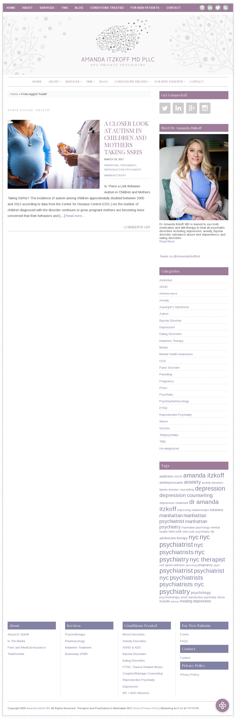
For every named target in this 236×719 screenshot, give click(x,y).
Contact (173, 7)
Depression (167, 327)
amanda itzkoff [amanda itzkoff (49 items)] (203, 475)
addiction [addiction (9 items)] (166, 476)
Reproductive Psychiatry (122, 169)
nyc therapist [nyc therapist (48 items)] (207, 559)
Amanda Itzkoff (115, 175)
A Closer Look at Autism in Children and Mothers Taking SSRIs (126, 137)
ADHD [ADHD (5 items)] (178, 476)
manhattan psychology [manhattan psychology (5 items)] (195, 527)
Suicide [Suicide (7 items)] (164, 601)
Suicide (164, 428)
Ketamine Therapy (171, 341)
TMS (64, 7)
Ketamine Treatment (78, 647)
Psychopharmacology (174, 401)
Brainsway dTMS (76, 654)
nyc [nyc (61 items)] (194, 537)
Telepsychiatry (168, 435)
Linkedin (210, 7)
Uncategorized (169, 448)
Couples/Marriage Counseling (143, 673)
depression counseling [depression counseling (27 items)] (186, 495)
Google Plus (191, 108)
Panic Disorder (169, 367)
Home (10, 7)
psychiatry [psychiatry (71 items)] (174, 591)
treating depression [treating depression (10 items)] (195, 601)
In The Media (16, 641)
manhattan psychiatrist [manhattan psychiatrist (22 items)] (182, 518)
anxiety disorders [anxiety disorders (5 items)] (212, 482)
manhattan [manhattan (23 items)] (171, 515)
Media (163, 347)
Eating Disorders (170, 334)
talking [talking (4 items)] (175, 601)
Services (47, 7)
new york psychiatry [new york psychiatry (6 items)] (196, 531)
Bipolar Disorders (134, 654)
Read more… (75, 216)
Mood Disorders (134, 634)
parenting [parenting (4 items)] (191, 565)
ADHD (163, 287)
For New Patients (144, 7)
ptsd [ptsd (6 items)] (184, 597)
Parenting (111, 165)
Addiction (165, 280)
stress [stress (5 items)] (221, 597)
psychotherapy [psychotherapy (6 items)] (169, 597)
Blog (79, 7)
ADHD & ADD (132, 647)
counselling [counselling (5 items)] (187, 489)
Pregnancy (128, 165)
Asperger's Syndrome (174, 307)
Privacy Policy (189, 674)
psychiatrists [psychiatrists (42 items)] (186, 577)
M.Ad (180, 708)
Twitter (218, 7)
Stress (163, 421)
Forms (184, 634)
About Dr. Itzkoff (18, 634)
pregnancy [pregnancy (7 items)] (205, 565)
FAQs (184, 641)
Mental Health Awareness (176, 354)
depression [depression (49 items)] (210, 488)
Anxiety (164, 300)
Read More (166, 241)
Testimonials (16, 654)
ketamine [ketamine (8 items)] (216, 510)
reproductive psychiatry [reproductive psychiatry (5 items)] (202, 597)
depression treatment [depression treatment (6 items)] (173, 503)
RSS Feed (225, 7)
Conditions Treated (107, 7)
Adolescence (168, 293)
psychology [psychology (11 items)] (201, 592)
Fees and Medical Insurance (27, 647)
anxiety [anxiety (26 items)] (192, 482)
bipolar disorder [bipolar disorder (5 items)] (169, 489)
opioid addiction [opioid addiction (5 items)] (175, 565)
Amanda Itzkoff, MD (38, 708)
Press (163, 388)
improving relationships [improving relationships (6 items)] (193, 510)
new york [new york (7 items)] (175, 531)
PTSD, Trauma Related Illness (143, 667)
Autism (164, 313)
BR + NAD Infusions (136, 693)
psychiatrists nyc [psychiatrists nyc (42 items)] (181, 584)
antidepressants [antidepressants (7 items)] (171, 482)
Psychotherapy (75, 634)
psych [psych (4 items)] (217, 565)
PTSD (163, 408)
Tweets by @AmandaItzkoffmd (179, 256)
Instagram (202, 7)
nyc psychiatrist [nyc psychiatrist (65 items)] (184, 540)
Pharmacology (75, 641)
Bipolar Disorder (170, 320)
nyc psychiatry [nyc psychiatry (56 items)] (182, 555)
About (27, 7)
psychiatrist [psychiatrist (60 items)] (176, 570)
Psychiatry (166, 394)
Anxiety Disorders (134, 641)
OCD (162, 361)
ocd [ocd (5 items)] (161, 565)
